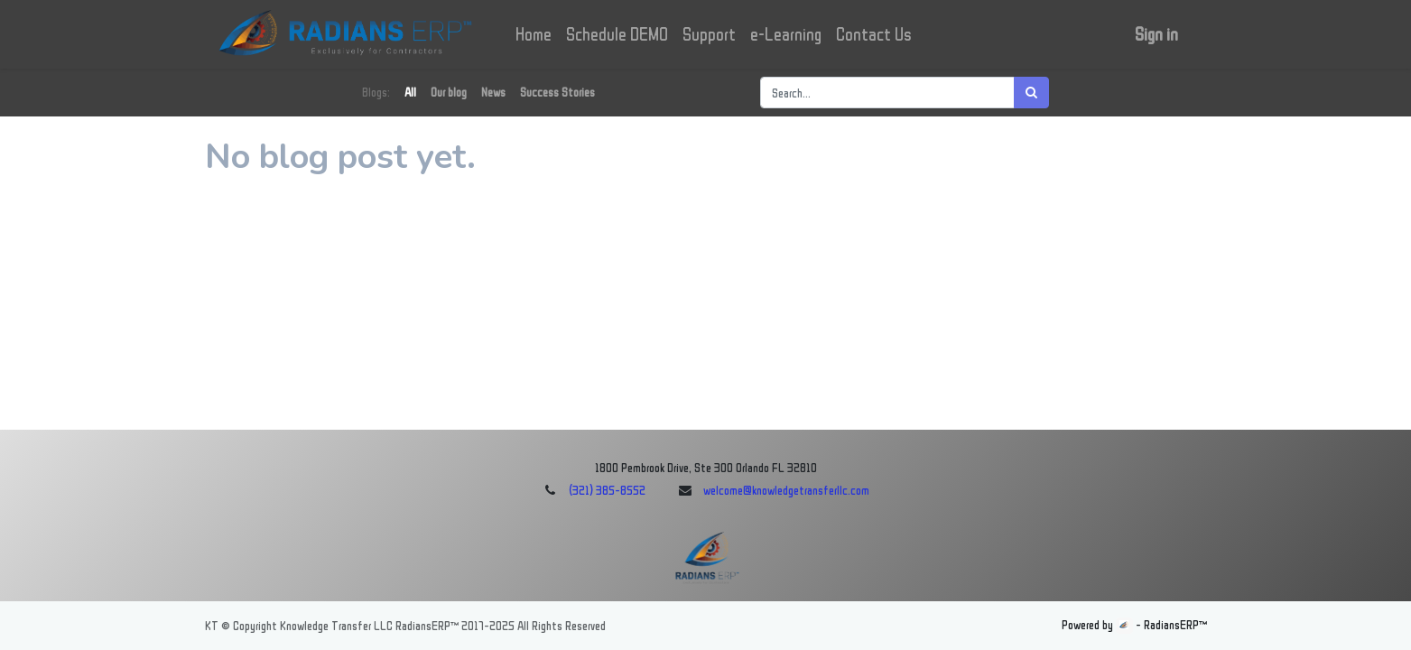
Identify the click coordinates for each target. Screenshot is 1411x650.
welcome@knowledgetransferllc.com (786, 490)
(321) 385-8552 (607, 490)
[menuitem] (534, 34)
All (410, 92)
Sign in (1156, 34)
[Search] (1031, 92)
